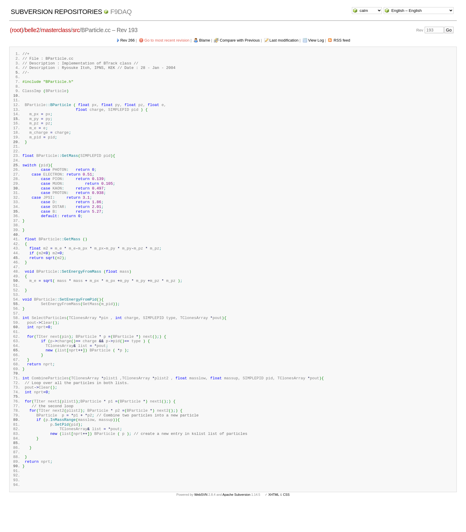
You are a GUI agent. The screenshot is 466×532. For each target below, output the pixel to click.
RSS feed (342, 40)
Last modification (284, 40)
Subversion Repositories (56, 11)
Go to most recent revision (167, 40)
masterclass (56, 30)
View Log (316, 40)
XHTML (273, 522)
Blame (204, 40)
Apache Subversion (237, 522)
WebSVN (200, 522)
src (76, 30)
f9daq (121, 11)
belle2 (32, 30)
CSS (286, 522)
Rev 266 (127, 40)
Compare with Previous (240, 40)
